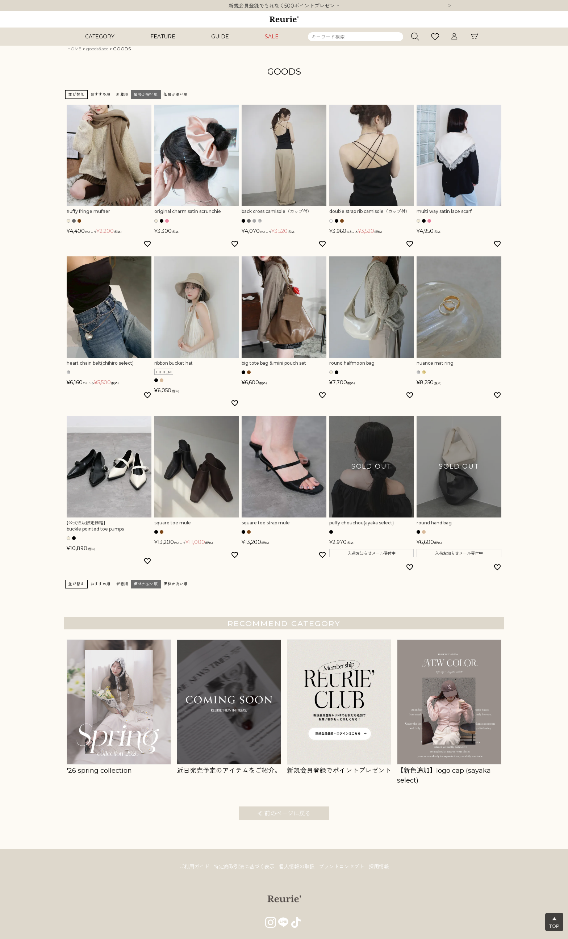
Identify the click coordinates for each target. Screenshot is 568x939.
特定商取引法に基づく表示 (244, 866)
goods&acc (97, 48)
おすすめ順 (100, 94)
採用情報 (379, 866)
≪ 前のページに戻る (284, 813)
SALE (272, 36)
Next (449, 6)
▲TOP (554, 922)
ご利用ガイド (194, 866)
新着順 (122, 94)
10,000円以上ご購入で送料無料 (284, 6)
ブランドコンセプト (341, 866)
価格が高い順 (176, 94)
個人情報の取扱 (296, 866)
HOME (74, 48)
